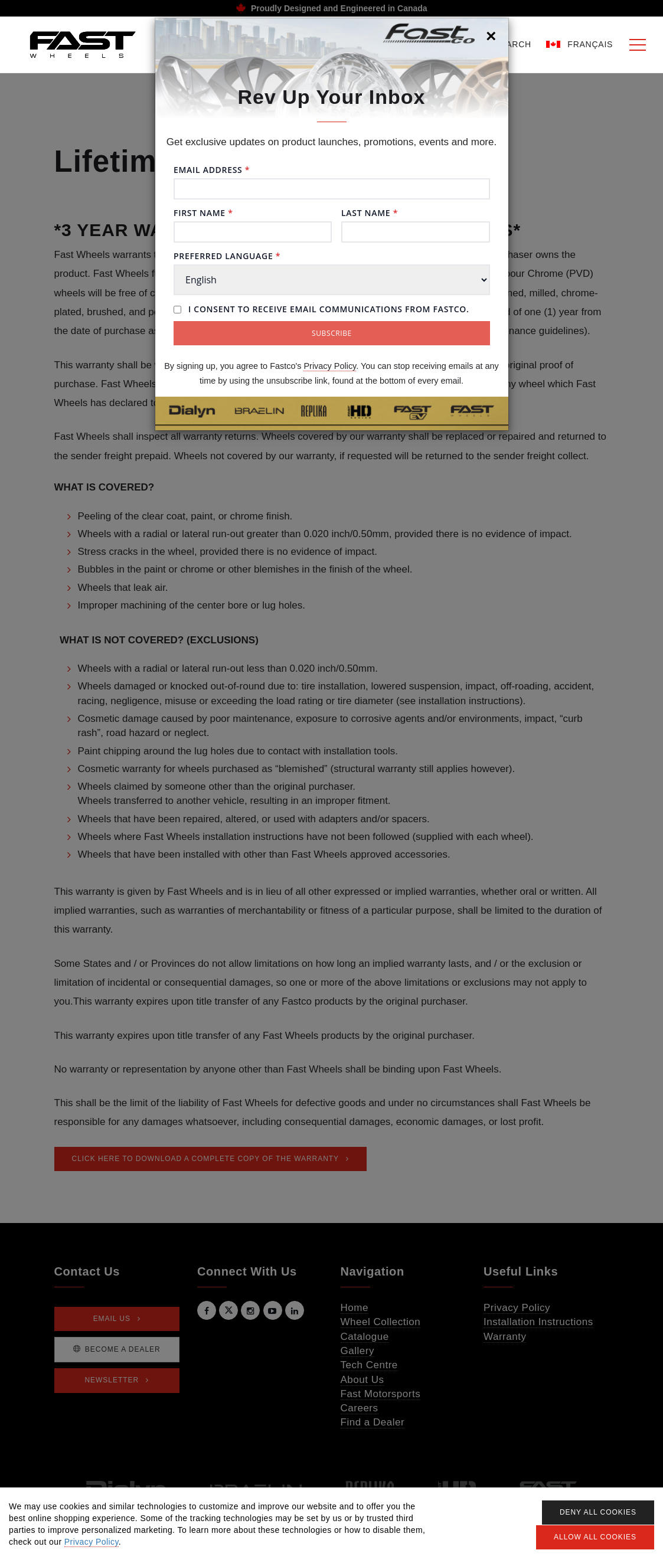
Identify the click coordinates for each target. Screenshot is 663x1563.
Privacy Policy (329, 366)
